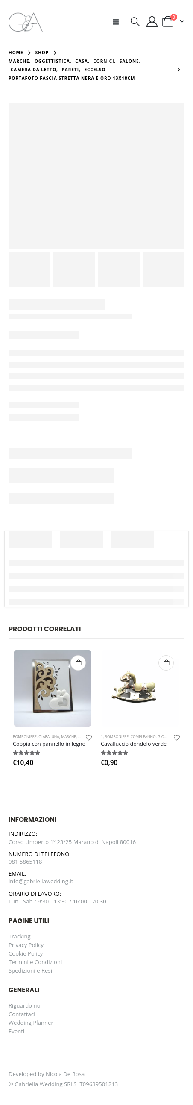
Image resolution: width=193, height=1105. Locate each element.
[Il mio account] (152, 21)
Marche (68, 736)
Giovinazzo (168, 736)
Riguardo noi (25, 1005)
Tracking (20, 936)
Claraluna (48, 736)
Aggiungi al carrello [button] (78, 663)
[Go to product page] (52, 688)
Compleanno (143, 736)
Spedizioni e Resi (30, 970)
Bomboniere (25, 736)
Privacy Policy (26, 945)
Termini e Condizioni (35, 962)
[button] (118, 22)
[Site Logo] (26, 21)
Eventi (16, 1031)
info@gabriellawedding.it (41, 881)
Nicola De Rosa (65, 1074)
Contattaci (22, 1014)
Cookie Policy (26, 953)
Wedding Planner (31, 1022)
